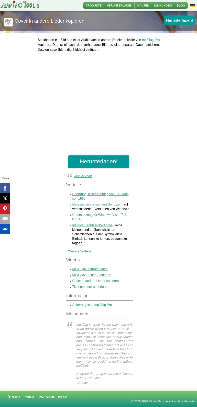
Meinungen (163, 5)
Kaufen (143, 5)
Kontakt (29, 397)
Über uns (14, 397)
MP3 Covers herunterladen (91, 275)
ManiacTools (83, 176)
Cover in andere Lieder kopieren (95, 281)
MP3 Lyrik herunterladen (90, 269)
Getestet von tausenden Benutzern (97, 204)
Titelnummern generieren (90, 286)
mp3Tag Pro (151, 40)
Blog (181, 5)
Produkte (94, 5)
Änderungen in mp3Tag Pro (92, 305)
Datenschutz (46, 397)
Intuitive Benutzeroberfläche (92, 225)
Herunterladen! (179, 20)
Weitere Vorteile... (81, 251)
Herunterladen (119, 5)
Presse (62, 397)
